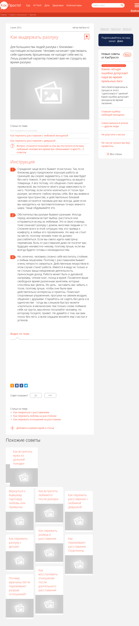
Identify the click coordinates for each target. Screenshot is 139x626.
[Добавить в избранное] (86, 37)
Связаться (126, 28)
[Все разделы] (137, 5)
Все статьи (116, 154)
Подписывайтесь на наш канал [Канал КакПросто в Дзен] (116, 39)
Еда (28, 5)
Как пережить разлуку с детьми (18, 542)
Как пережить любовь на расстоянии (34, 415)
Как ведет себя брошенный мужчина (19, 455)
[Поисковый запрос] (108, 5)
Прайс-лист (116, 28)
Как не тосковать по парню (47, 455)
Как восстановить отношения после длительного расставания (48, 580)
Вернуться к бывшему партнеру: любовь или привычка (17, 499)
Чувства (32, 14)
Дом (47, 5)
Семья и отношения (18, 14)
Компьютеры (74, 5)
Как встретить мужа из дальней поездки (77, 457)
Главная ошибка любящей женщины (112, 113)
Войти (135, 11)
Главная (3, 14)
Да (35, 395)
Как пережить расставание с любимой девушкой (78, 501)
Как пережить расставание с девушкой (32, 140)
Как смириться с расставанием (31, 412)
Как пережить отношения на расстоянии (37, 419)
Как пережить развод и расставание (47, 534)
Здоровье (58, 5)
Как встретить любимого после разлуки (48, 495)
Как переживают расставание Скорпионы (77, 544)
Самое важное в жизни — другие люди (114, 124)
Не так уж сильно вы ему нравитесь (115, 144)
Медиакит (104, 28)
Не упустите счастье (113, 134)
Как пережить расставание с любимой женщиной (39, 135)
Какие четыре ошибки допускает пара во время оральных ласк (114, 75)
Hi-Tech (37, 5)
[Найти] (122, 5)
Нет (50, 395)
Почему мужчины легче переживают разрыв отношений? (19, 586)
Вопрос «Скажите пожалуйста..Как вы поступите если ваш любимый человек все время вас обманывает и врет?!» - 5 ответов (50, 149)
